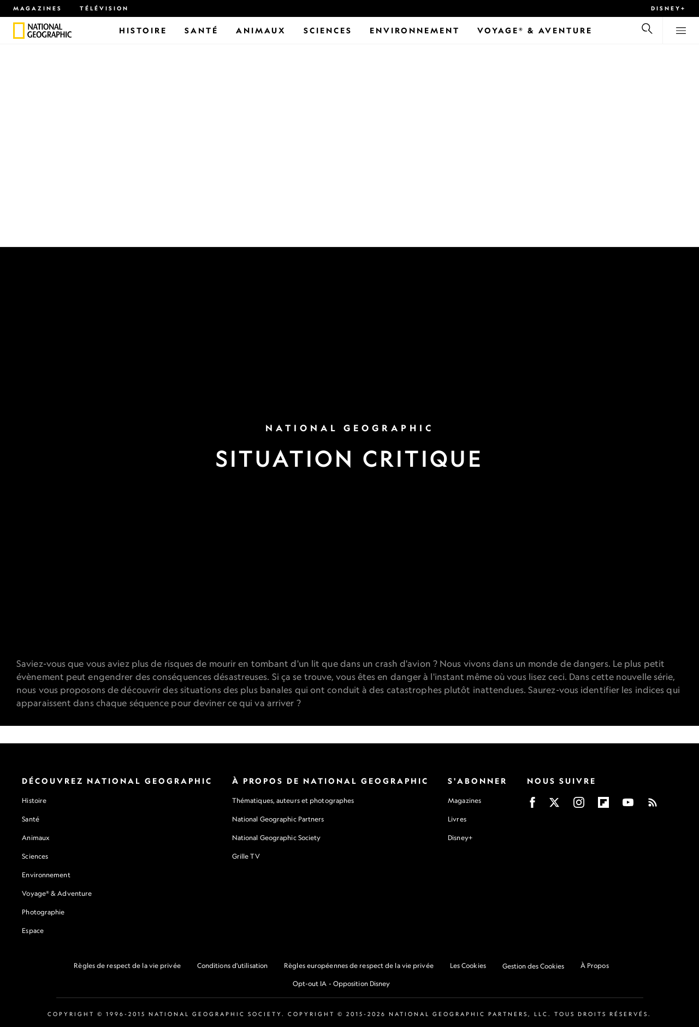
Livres (457, 819)
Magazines (37, 8)
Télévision (104, 8)
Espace (33, 930)
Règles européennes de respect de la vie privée (359, 965)
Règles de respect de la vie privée (127, 965)
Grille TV (246, 856)
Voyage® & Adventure (57, 893)
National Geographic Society (276, 838)
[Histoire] (143, 30)
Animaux (35, 838)
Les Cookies (468, 965)
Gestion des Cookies (533, 966)
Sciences (35, 856)
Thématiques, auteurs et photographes (293, 800)
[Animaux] (261, 30)
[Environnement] (415, 30)
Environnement (46, 875)
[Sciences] (328, 30)
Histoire (34, 800)
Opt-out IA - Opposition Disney (341, 983)
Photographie (43, 912)
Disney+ (668, 8)
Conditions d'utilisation (232, 965)
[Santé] (201, 30)
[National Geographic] (19, 30)
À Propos (594, 965)
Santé (30, 819)
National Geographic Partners (278, 819)
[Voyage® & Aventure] (535, 30)
